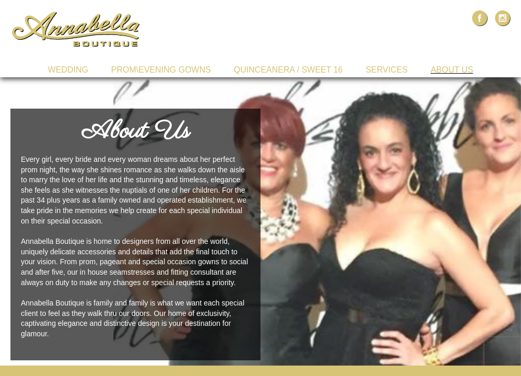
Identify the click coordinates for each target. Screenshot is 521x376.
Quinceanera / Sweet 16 (288, 69)
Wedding (68, 69)
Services (386, 69)
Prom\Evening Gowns (161, 69)
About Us (452, 69)
